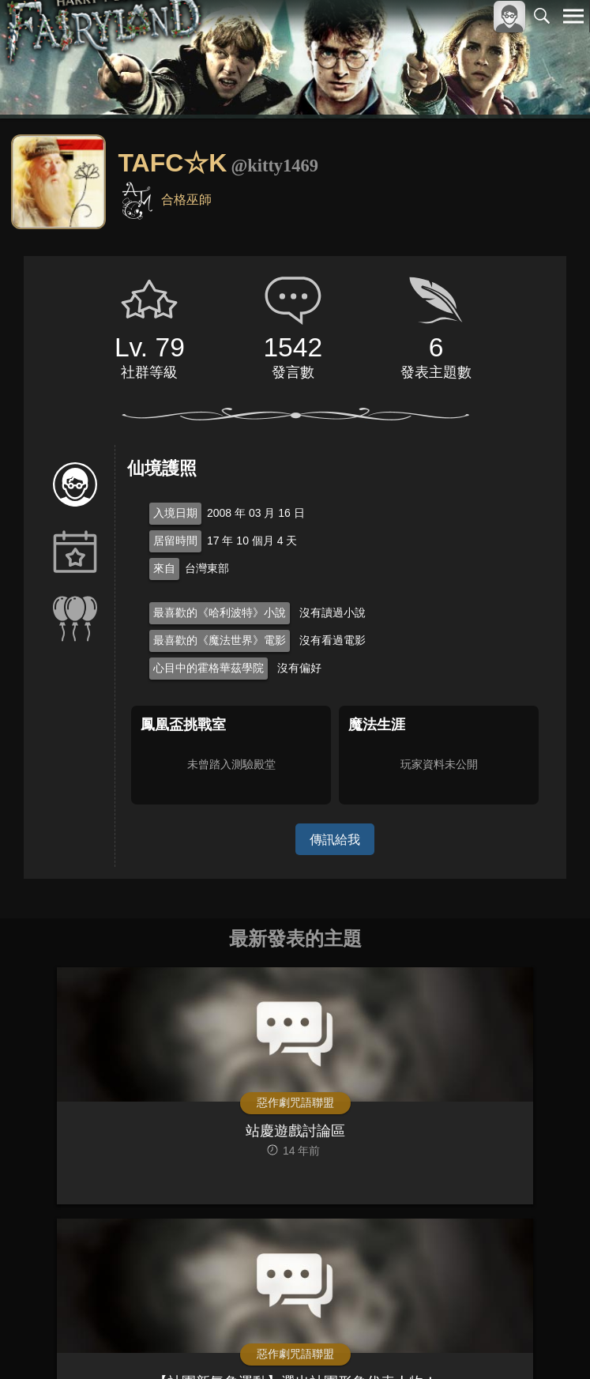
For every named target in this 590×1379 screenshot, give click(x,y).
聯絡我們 (548, 1327)
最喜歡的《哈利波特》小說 (219, 612)
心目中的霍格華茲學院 (208, 667)
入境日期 (175, 513)
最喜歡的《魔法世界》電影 (219, 640)
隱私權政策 (491, 1327)
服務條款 (435, 1327)
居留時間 (175, 540)
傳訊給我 (335, 839)
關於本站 (383, 1327)
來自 (164, 568)
